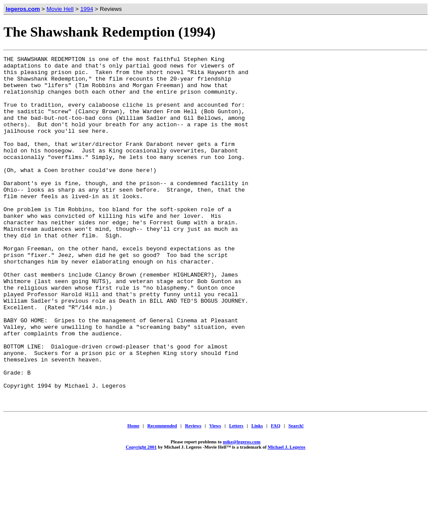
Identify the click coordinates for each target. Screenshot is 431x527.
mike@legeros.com (241, 508)
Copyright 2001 (141, 513)
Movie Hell (60, 9)
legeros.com (23, 9)
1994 (86, 9)
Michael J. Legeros (286, 513)
